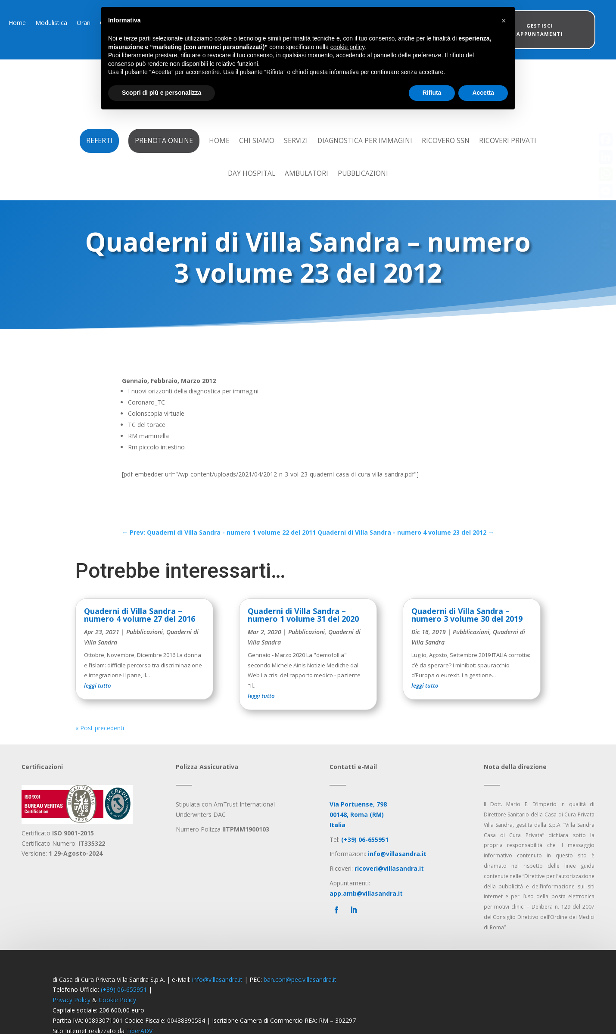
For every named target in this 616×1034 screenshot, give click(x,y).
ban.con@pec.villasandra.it (300, 990)
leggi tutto (97, 696)
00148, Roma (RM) (357, 825)
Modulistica (51, 23)
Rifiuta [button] (432, 92)
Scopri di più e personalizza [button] (161, 92)
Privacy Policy (71, 1010)
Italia (337, 835)
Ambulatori (306, 173)
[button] (503, 21)
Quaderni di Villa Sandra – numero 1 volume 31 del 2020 (303, 625)
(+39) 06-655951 (124, 1000)
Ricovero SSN (446, 140)
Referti (99, 140)
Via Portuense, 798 (358, 814)
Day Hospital (251, 173)
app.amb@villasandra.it (366, 904)
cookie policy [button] (347, 47)
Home (17, 23)
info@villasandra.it (217, 990)
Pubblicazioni (363, 173)
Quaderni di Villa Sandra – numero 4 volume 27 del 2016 (139, 625)
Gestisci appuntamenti (539, 29)
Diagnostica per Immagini (364, 140)
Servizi (296, 140)
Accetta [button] (483, 92)
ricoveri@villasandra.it (389, 879)
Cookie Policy (117, 1010)
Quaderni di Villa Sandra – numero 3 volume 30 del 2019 (467, 625)
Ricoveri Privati (507, 140)
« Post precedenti (99, 738)
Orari (83, 23)
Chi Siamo (256, 140)
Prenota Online (164, 140)
